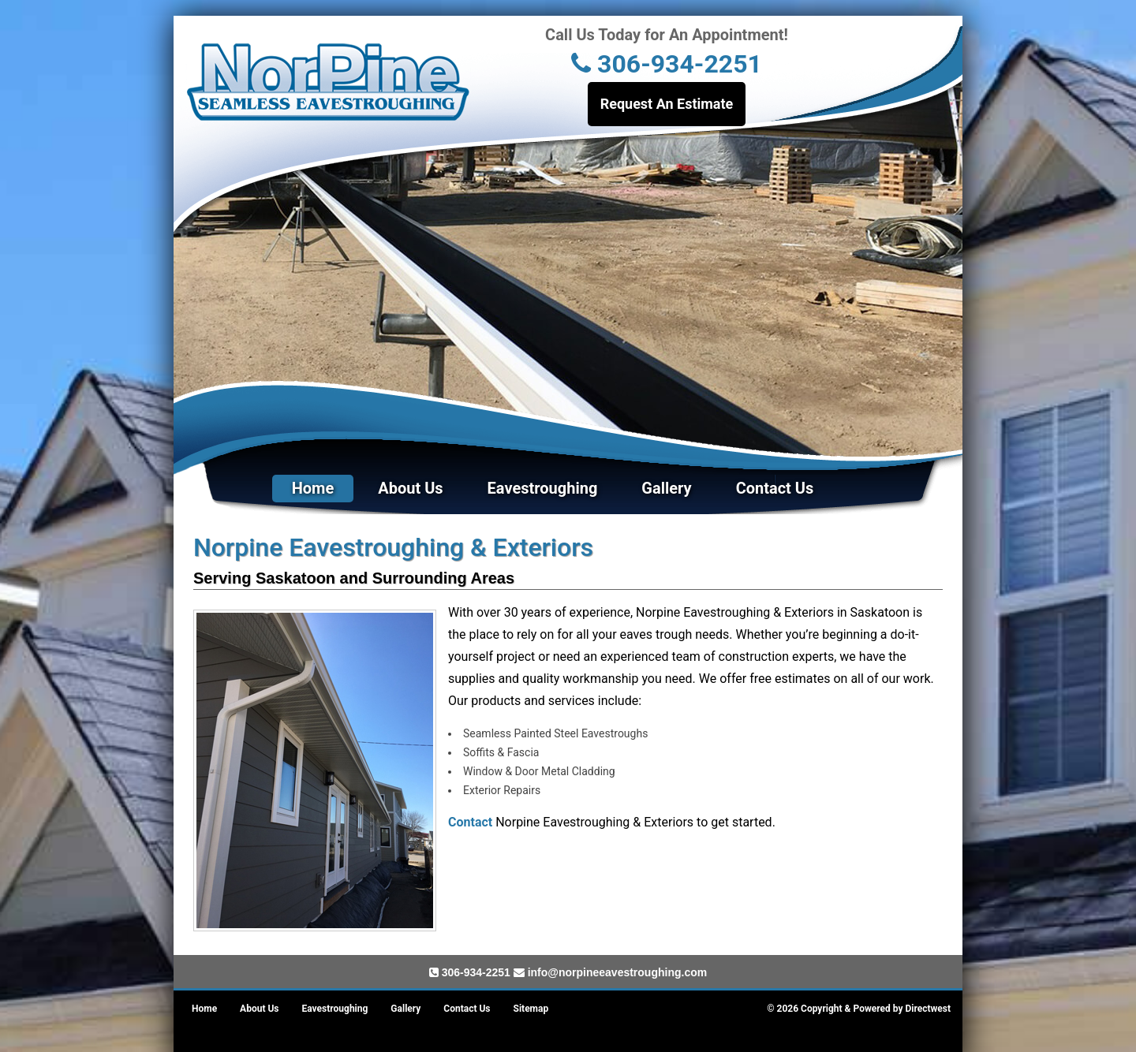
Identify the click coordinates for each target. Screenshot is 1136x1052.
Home (313, 488)
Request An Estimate (667, 103)
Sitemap (531, 1008)
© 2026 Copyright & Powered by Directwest (859, 1008)
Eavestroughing (543, 488)
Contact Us (775, 488)
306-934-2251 (666, 64)
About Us (410, 488)
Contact (470, 822)
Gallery (666, 488)
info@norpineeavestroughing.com (618, 972)
